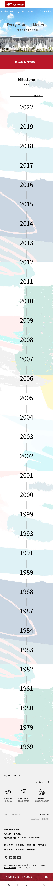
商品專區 (42, 845)
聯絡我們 (31, 849)
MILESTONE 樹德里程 (29, 11)
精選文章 (31, 845)
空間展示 (8, 849)
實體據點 (20, 849)
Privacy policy (10, 868)
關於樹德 (14, 11)
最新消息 (20, 845)
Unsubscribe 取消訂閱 (40, 819)
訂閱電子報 (44, 814)
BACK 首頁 (45, 11)
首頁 (6, 11)
